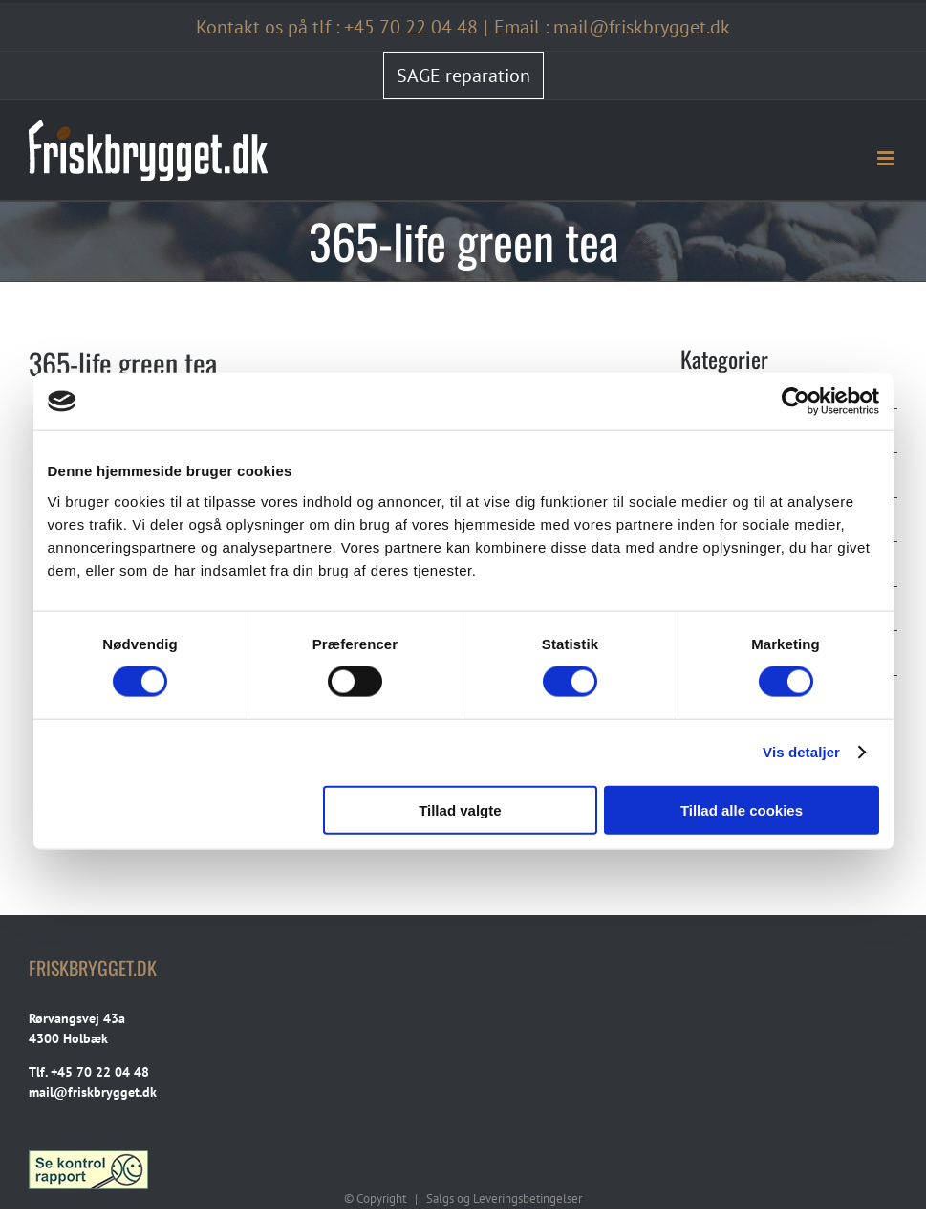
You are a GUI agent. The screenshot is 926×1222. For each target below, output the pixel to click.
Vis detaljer (801, 752)
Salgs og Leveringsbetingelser (504, 1198)
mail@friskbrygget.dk (93, 1092)
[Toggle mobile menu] (887, 158)
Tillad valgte (460, 809)
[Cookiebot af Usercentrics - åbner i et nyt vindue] (795, 401)
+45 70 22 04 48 (411, 26)
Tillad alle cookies (741, 809)
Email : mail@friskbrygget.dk (612, 26)
